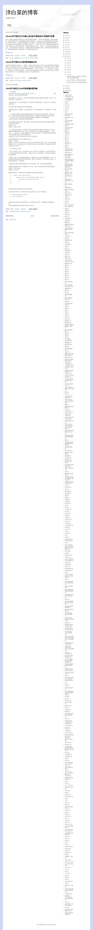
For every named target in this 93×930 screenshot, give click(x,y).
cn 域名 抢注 (68, 525)
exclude (67, 562)
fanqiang (67, 564)
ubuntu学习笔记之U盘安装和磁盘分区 (21, 62)
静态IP (66, 256)
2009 (66, 88)
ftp (65, 572)
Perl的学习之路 (69, 787)
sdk (66, 818)
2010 (66, 86)
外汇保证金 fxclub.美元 (68, 339)
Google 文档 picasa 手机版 (68, 632)
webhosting (68, 881)
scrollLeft (67, 816)
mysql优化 (67, 756)
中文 (66, 485)
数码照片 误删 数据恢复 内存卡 (69, 325)
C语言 (66, 517)
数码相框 (67, 323)
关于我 (66, 236)
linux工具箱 (68, 725)
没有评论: (23, 55)
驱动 (66, 311)
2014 (66, 49)
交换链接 (67, 250)
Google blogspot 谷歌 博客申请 (69, 664)
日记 (66, 313)
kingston (67, 709)
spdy (66, 836)
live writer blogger (67, 728)
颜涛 (66, 404)
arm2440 (67, 509)
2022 (66, 42)
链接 (66, 273)
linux (66, 718)
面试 (66, 290)
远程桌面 (67, 456)
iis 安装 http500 (69, 688)
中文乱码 (67, 487)
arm (66, 507)
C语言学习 (67, 519)
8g (65, 112)
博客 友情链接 (68, 184)
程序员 (66, 199)
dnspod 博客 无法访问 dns (69, 540)
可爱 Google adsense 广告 (68, 261)
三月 (68, 72)
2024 (66, 40)
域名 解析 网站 (68, 447)
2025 (66, 38)
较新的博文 (10, 216)
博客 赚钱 (67, 187)
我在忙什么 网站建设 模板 (69, 360)
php (66, 792)
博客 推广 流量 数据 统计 (68, 173)
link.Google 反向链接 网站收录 (69, 714)
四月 (68, 69)
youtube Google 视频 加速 (69, 910)
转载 (66, 495)
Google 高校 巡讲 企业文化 (69, 628)
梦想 (66, 277)
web (66, 879)
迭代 (66, 216)
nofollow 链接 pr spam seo (69, 763)
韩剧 (66, 238)
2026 (66, 35)
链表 (66, 271)
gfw (66, 579)
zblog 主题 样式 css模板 (69, 913)
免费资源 (67, 288)
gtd (65, 675)
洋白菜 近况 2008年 (68, 414)
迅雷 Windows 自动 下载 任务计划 (69, 401)
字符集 (66, 499)
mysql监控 (67, 754)
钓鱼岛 (66, 214)
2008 (66, 90)
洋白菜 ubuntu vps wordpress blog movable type (68, 426)
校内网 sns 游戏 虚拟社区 (69, 371)
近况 (66, 254)
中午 (66, 489)
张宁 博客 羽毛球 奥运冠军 (69, 465)
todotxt (66, 850)
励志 (66, 269)
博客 (66, 147)
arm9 (66, 511)
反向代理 (67, 218)
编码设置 (67, 143)
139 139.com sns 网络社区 (68, 95)
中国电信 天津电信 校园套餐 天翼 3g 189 (69, 478)
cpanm (66, 529)
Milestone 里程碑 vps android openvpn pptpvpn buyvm (69, 737)
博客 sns (67, 193)
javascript (67, 705)
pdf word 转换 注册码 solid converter (69, 774)
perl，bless (68, 785)
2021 (66, 44)
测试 (66, 197)
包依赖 (66, 133)
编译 (66, 145)
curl (66, 531)
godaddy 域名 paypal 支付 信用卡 (69, 619)
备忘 (66, 137)
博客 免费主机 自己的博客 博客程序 (69, 161)
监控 (66, 248)
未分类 (66, 352)
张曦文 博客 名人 (69, 468)
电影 (66, 212)
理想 (66, 267)
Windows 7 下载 (69, 885)
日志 (66, 315)
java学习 (17, 211)
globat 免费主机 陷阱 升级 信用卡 (69, 590)
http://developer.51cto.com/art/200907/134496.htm (22, 93)
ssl (65, 842)
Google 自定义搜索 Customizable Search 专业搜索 (69, 638)
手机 (66, 317)
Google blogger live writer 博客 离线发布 (69, 660)
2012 (66, 54)
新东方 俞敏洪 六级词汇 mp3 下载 (69, 388)
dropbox (67, 557)
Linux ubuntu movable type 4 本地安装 (69, 722)
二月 (68, 74)
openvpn (67, 771)
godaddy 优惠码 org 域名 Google (69, 602)
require (66, 810)
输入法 (11, 58)
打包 (66, 201)
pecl (66, 781)
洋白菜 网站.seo (69, 420)
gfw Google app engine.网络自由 (69, 582)
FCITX (23, 58)
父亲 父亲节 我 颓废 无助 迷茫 (68, 228)
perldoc (67, 790)
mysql (66, 752)
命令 (66, 292)
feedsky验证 (68, 568)
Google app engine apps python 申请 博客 (69, 647)
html (66, 684)
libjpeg (66, 711)
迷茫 (66, 279)
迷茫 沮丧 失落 (68, 281)
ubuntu (27, 58)
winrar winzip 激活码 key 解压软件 (69, 890)
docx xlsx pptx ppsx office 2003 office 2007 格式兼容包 (69, 547)
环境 (66, 242)
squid (66, 840)
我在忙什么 (68, 357)
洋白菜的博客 (22, 12)
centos (66, 521)
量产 (66, 275)
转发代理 (67, 493)
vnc (66, 869)
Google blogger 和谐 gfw (69, 656)
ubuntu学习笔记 (34, 58)
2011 (66, 56)
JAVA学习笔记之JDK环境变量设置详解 (21, 89)
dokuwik (67, 551)
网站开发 (67, 344)
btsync (66, 515)
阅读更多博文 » (10, 52)
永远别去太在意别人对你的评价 (69, 436)
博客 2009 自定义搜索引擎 (69, 149)
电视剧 (66, 210)
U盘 (66, 854)
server (66, 820)
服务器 (66, 222)
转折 (66, 497)
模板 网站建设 (68, 294)
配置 (66, 308)
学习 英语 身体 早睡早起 (68, 397)
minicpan (67, 744)
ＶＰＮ (66, 873)
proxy (66, 802)
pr (65, 800)
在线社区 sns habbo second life (68, 461)
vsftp (66, 877)
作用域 (66, 501)
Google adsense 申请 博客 (69, 643)
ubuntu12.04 (68, 862)
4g (65, 110)
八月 (68, 60)
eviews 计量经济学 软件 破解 (69, 559)
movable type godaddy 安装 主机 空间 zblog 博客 (69, 748)
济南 (66, 246)
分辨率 (66, 220)
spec (66, 838)
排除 (66, 306)
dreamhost (67, 555)
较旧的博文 (55, 216)
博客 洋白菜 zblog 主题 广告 (69, 180)
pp (65, 798)
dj (65, 535)
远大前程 (67, 458)
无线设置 (67, 363)
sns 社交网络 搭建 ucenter (69, 830)
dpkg (66, 553)
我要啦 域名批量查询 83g (69, 354)
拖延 (66, 333)
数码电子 (67, 321)
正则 (66, 471)
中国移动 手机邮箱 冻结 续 (69, 482)
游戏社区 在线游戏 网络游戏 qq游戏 (69, 443)
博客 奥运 (67, 152)
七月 (68, 63)
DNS (66, 537)
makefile (67, 730)
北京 (66, 135)
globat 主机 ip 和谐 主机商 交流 (69, 595)
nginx (66, 760)
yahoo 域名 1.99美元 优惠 (69, 904)
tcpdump (67, 848)
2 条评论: (23, 78)
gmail (66, 599)
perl (66, 783)
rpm (66, 812)
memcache (68, 732)
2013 (66, 51)
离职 (66, 265)
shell (66, 822)
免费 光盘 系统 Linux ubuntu (68, 285)
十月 (68, 58)
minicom (67, 742)
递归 (66, 203)
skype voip (67, 824)
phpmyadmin (68, 796)
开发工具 (67, 258)
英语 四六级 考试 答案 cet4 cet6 (69, 431)
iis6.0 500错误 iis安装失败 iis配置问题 (69, 693)
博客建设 (67, 195)
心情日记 (67, 373)
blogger (67, 513)
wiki (66, 883)
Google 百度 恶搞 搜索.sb (69, 625)
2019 (66, 47)
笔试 (66, 139)
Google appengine (67, 653)
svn (66, 844)
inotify (66, 696)
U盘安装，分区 (13, 80)
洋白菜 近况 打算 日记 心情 (69, 418)
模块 (66, 301)
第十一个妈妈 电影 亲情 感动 (69, 205)
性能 (66, 392)
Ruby (66, 814)
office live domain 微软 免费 (69, 767)
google (66, 622)
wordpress (67, 893)
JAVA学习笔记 (24, 211)
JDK (29, 211)
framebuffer (68, 570)
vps (66, 875)
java (66, 698)
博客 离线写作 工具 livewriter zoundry (69, 156)
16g (66, 102)
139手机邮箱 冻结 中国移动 (69, 99)
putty (66, 804)
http (66, 686)
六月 (68, 65)
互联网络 (67, 240)
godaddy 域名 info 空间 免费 (68, 613)
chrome (67, 523)
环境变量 (12, 211)
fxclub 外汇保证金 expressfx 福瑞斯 (69, 576)
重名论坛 (67, 491)
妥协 (66, 335)
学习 (66, 394)
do (65, 542)
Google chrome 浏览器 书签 (69, 669)
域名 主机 (67, 450)
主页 (10, 26)
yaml (66, 907)
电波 (66, 208)
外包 (66, 337)
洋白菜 (66, 410)
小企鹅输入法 (17, 58)
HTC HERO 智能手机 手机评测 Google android (69, 679)
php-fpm (67, 794)
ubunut (66, 867)
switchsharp (68, 846)
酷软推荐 (67, 263)
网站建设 (67, 342)
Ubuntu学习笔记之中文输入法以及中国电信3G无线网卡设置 (30, 36)
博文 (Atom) (13, 219)
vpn (66, 871)
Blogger (49, 924)
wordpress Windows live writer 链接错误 (69, 897)
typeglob (67, 852)
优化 (66, 440)
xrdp (66, 902)
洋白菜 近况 (68, 412)
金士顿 (66, 252)
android (67, 503)
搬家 (66, 131)
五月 (68, 67)
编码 (66, 141)
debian (66, 533)
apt (65, 505)
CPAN (66, 527)
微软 (66, 346)
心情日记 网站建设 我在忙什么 (69, 379)
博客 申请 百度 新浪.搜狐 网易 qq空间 (68, 165)
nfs (65, 758)
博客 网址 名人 (68, 176)
